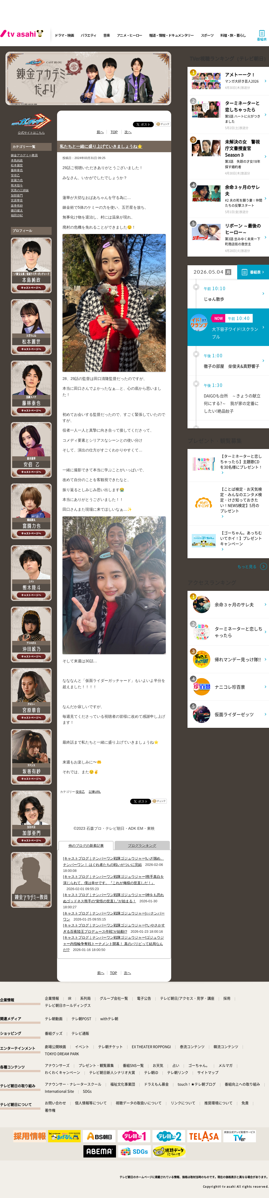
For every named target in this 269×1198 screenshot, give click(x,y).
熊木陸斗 (17, 185)
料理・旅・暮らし (233, 35)
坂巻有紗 (17, 205)
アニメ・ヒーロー (129, 35)
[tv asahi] (23, 35)
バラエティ (88, 35)
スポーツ (207, 35)
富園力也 (17, 180)
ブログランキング (142, 846)
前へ (100, 132)
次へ (128, 132)
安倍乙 (15, 175)
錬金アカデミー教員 (24, 155)
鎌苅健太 (17, 210)
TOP (114, 132)
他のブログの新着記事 (86, 846)
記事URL (95, 791)
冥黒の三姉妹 (20, 190)
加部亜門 (17, 195)
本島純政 (17, 160)
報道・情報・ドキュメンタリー (171, 35)
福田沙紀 (17, 215)
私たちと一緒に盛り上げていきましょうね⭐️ (101, 146)
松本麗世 (17, 165)
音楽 (106, 35)
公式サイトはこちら (31, 132)
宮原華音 (17, 200)
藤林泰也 (17, 170)
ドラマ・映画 (64, 35)
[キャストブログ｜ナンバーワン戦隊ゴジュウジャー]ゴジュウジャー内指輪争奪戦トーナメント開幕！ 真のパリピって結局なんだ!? (113, 943)
